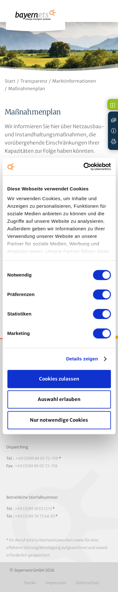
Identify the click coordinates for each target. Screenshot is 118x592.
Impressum (56, 582)
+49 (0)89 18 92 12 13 (33, 508)
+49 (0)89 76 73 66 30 (35, 516)
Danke (30, 582)
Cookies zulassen (59, 379)
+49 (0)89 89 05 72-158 (36, 465)
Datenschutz (87, 582)
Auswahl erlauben (59, 399)
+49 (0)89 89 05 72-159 (36, 458)
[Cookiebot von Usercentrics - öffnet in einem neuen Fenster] (84, 166)
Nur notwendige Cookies (59, 420)
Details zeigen (82, 358)
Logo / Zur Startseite (36, 18)
